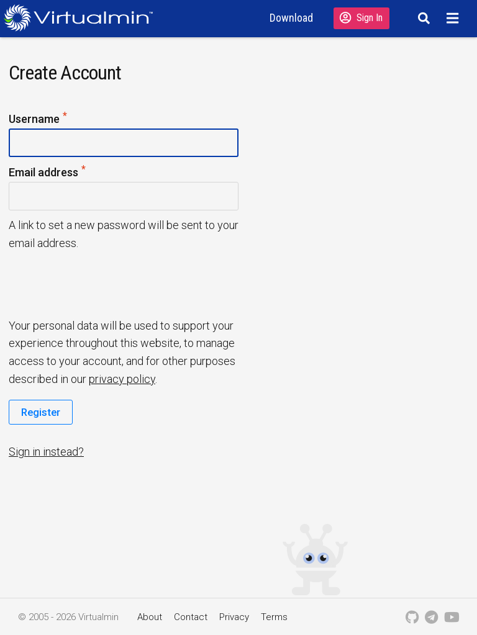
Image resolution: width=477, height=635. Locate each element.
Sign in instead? (46, 451)
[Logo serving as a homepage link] (83, 18)
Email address (48, 173)
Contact (190, 617)
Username (38, 119)
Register (40, 412)
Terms (274, 617)
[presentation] (103, 283)
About (149, 617)
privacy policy (122, 378)
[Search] (422, 18)
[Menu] (454, 18)
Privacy (234, 617)
